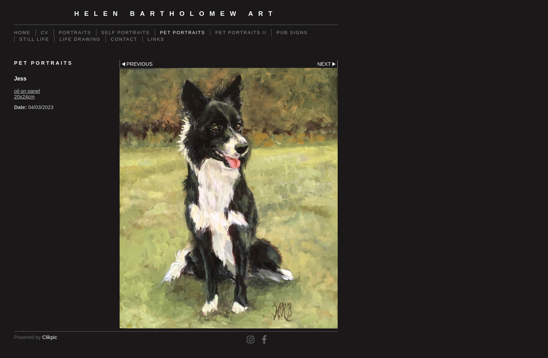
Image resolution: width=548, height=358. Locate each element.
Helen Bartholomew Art (176, 13)
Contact (124, 39)
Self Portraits (125, 32)
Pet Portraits (182, 32)
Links (156, 39)
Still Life (34, 39)
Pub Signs (292, 32)
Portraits (75, 32)
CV (45, 32)
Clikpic (49, 337)
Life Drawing (80, 39)
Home (22, 32)
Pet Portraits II (240, 32)
